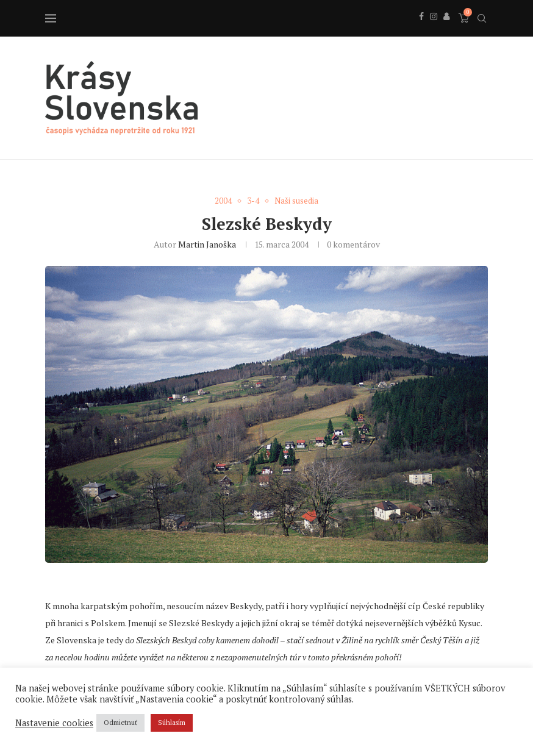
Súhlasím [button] (171, 722)
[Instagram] (433, 30)
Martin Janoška (207, 244)
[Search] (482, 18)
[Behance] (446, 30)
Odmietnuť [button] (120, 722)
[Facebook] (421, 30)
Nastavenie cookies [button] (54, 723)
